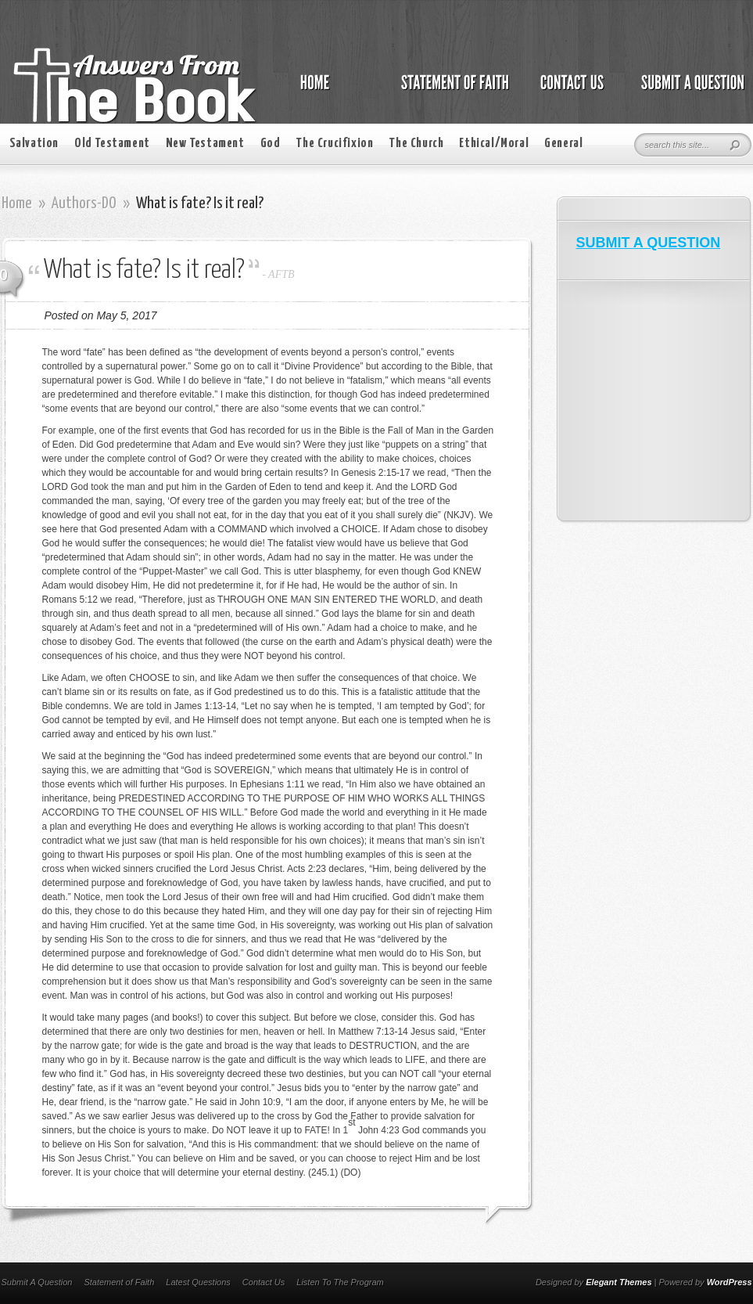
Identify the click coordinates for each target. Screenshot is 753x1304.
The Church (416, 143)
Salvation (34, 143)
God (270, 143)
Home (17, 203)
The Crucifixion (334, 143)
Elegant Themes (618, 1282)
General (563, 143)
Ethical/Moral (494, 143)
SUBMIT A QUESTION (648, 242)
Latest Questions (198, 1282)
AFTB (281, 274)
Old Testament (112, 143)
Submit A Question (37, 1282)
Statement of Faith (119, 1282)
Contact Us (263, 1282)
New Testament (205, 143)
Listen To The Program (339, 1282)
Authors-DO (84, 203)
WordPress (729, 1282)
